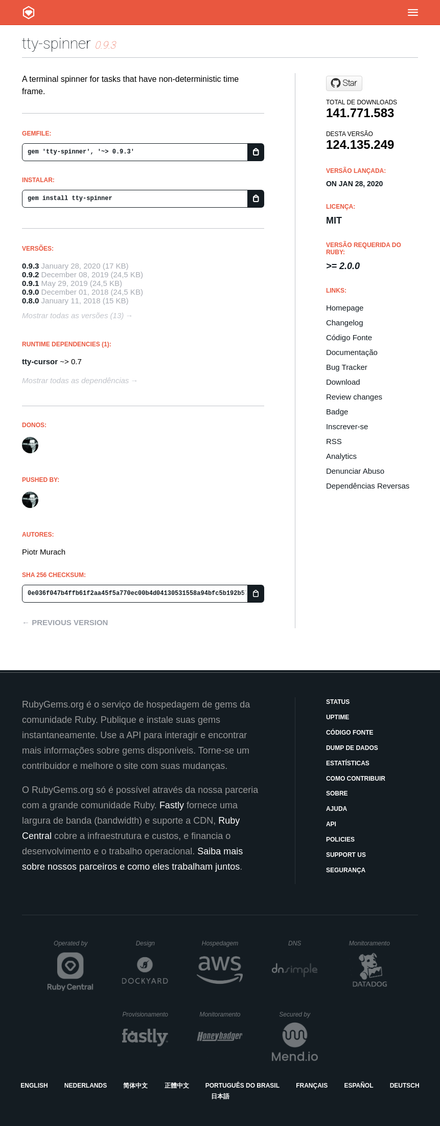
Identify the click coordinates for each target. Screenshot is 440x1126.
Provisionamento (146, 1014)
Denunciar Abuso (355, 471)
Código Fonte (349, 337)
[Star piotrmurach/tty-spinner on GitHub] (344, 83)
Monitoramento (370, 943)
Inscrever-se (347, 426)
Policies (340, 839)
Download (343, 382)
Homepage (344, 307)
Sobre (337, 793)
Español (358, 1085)
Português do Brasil (242, 1085)
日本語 (220, 1096)
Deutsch (405, 1085)
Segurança (345, 870)
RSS (334, 441)
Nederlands (85, 1085)
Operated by (74, 947)
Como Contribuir (355, 778)
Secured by (298, 1014)
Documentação (352, 352)
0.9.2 (30, 274)
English (34, 1085)
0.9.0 (30, 292)
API (331, 824)
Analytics (341, 456)
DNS (303, 943)
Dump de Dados (352, 748)
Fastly (171, 805)
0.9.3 (30, 265)
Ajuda (336, 808)
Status (338, 701)
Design (152, 943)
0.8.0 (30, 300)
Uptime (337, 717)
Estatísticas (347, 763)
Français (312, 1085)
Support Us (346, 854)
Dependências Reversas (367, 485)
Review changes (354, 396)
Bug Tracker (346, 367)
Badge (337, 411)
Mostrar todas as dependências (75, 380)
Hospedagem (222, 943)
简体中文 (135, 1085)
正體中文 (177, 1085)
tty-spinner (56, 43)
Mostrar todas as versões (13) (73, 315)
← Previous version (65, 622)
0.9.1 (30, 283)
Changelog (344, 322)
